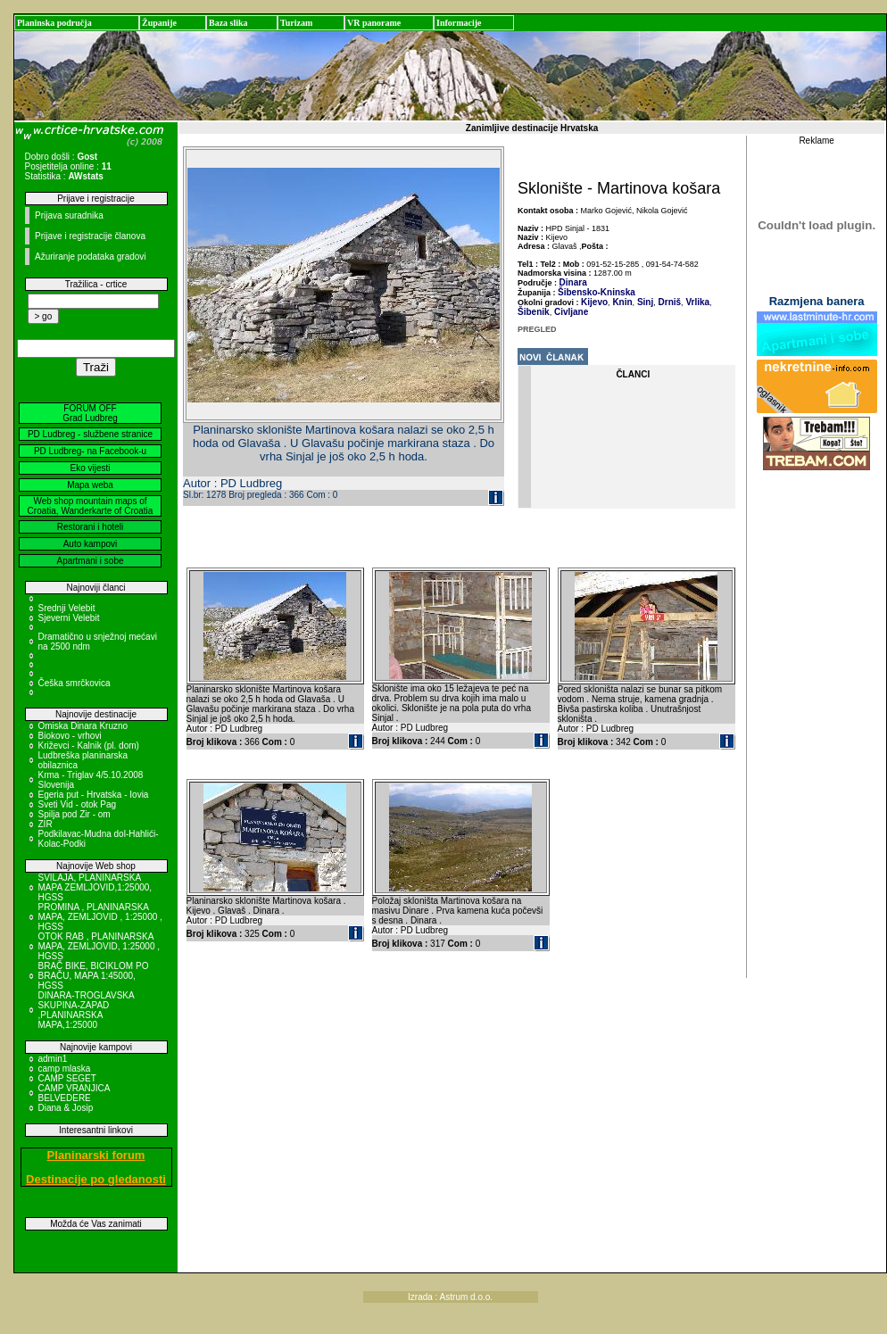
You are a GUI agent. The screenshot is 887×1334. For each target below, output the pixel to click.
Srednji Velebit (66, 608)
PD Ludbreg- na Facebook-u (90, 451)
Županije (159, 23)
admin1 (53, 1059)
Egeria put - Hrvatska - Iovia (93, 795)
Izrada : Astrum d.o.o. (450, 1297)
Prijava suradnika (69, 215)
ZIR (45, 824)
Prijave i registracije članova (90, 236)
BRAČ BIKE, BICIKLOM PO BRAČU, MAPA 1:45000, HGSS (93, 975)
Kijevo (594, 302)
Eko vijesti (90, 468)
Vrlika (696, 302)
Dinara (573, 282)
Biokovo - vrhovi (70, 736)
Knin (621, 302)
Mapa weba (90, 485)
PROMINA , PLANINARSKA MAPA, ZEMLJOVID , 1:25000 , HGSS (100, 917)
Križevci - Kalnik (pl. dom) (88, 745)
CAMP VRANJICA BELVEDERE (74, 1093)
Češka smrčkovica (74, 683)
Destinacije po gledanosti (96, 1179)
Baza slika (228, 23)
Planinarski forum (96, 1155)
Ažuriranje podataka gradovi (90, 256)
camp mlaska (64, 1068)
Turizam (296, 23)
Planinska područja (54, 23)
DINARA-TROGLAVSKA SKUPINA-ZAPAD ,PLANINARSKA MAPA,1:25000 (86, 1010)
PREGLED (537, 329)
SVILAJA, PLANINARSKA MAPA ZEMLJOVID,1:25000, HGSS (95, 887)
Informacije (459, 23)
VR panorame (374, 23)
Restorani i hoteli (90, 527)
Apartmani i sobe (89, 561)
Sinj (643, 302)
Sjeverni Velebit (69, 618)
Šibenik (534, 312)
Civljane (569, 312)
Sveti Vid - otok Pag (77, 804)
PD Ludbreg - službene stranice (90, 434)
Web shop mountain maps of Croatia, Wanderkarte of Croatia (90, 506)
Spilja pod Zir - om (74, 814)
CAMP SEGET (67, 1078)
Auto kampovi (90, 544)
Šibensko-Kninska (596, 292)
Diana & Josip (66, 1108)
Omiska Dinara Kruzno (83, 726)
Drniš (668, 302)
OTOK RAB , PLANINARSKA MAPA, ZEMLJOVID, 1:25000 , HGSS (99, 946)
